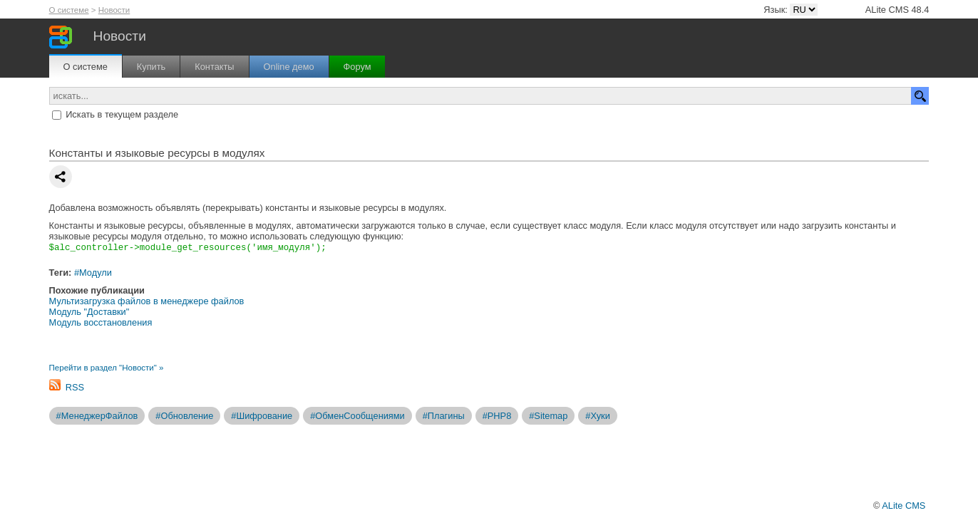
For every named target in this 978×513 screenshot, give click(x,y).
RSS (75, 388)
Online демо (289, 66)
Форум (357, 66)
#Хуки (597, 416)
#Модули (93, 273)
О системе (69, 10)
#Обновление (184, 416)
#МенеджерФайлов (97, 416)
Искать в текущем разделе (122, 114)
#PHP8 (497, 416)
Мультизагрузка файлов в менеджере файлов (146, 301)
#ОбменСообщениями (357, 416)
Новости (114, 10)
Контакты (214, 66)
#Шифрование (261, 416)
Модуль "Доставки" (89, 312)
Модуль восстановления (101, 323)
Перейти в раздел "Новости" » (106, 368)
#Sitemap (548, 416)
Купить (151, 66)
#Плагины (444, 416)
